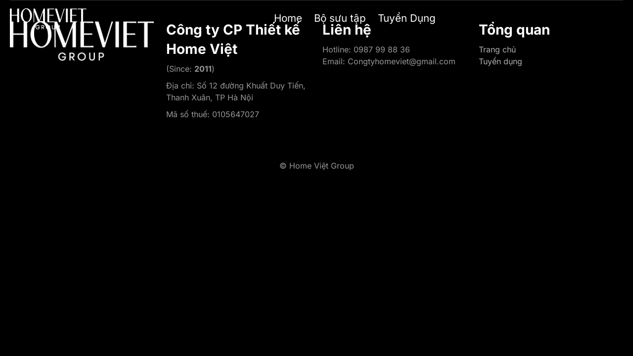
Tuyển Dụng (407, 18)
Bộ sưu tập (340, 18)
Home (288, 18)
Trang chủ (497, 49)
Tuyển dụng (500, 61)
